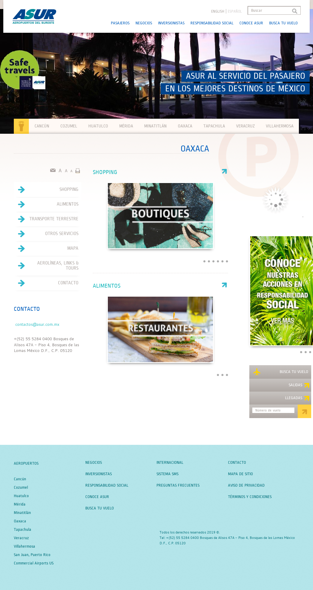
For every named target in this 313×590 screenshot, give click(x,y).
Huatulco (98, 126)
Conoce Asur (251, 23)
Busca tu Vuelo (283, 23)
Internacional (169, 462)
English (217, 12)
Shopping (160, 172)
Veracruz (245, 126)
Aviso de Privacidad (246, 485)
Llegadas (297, 398)
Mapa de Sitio (240, 474)
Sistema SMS (167, 474)
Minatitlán (155, 126)
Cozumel (68, 126)
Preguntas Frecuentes (177, 485)
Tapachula (214, 126)
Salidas (299, 385)
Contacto (46, 283)
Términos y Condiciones (250, 497)
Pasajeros (120, 23)
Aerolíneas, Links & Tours (46, 266)
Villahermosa (279, 126)
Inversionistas (171, 23)
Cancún (42, 126)
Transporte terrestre (46, 219)
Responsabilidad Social (211, 23)
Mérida (126, 126)
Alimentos (160, 286)
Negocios (143, 23)
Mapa (46, 249)
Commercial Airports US (33, 563)
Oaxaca (185, 126)
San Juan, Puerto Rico (32, 555)
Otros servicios (46, 234)
